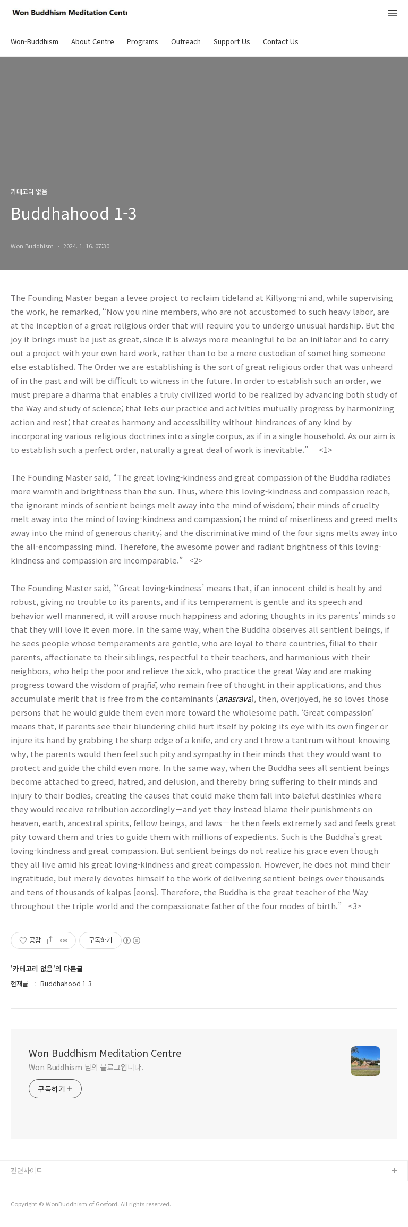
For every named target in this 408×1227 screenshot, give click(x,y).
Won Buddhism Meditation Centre (105, 1052)
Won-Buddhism (34, 41)
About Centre (92, 41)
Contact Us (281, 41)
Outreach (186, 41)
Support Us (232, 41)
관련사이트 (26, 1170)
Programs (142, 41)
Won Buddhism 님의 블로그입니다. (86, 1067)
